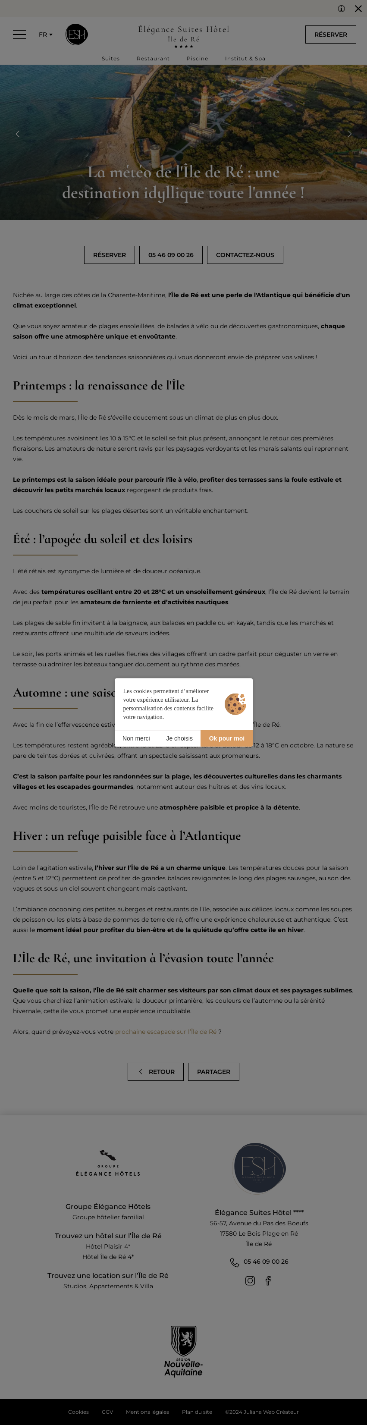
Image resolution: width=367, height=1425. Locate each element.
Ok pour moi (227, 738)
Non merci (136, 738)
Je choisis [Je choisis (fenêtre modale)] (179, 738)
